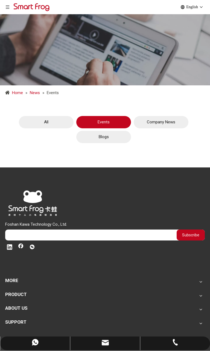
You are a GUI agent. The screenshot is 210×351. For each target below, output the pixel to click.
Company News (161, 122)
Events (104, 122)
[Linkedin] (9, 247)
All (46, 122)
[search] (89, 235)
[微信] (32, 247)
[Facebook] (20, 247)
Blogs (104, 136)
